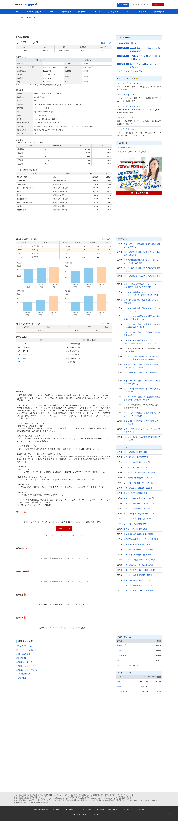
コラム (127, 12)
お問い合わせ (112, 810)
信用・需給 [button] (112, 12)
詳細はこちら (64, 528)
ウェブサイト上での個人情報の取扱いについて (68, 810)
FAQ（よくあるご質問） (96, 810)
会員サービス (158, 4)
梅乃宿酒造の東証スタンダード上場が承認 (141, 539)
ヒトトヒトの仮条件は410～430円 (138, 575)
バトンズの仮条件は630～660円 (137, 508)
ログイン (147, 4)
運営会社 (140, 810)
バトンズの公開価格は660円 (135, 467)
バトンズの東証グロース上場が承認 (138, 591)
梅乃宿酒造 (121, 645)
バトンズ (120, 661)
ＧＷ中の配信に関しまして (129, 43)
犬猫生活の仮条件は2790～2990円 (138, 488)
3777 (18, 344)
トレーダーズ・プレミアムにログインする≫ (64, 535)
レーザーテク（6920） (131, 106)
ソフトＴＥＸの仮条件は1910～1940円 (139, 570)
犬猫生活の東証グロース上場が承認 (138, 565)
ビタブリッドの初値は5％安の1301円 (139, 514)
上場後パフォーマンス (26, 670)
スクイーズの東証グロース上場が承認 (139, 560)
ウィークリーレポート (26, 650)
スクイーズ (121, 656)
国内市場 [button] (65, 12)
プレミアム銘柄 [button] (32, 12)
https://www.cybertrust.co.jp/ (43, 112)
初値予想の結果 (23, 654)
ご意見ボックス (136, 4)
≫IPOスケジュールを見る (127, 665)
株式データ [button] (82, 12)
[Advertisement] (89, 26)
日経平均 (120, 681)
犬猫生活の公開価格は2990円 (136, 457)
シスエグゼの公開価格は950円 (136, 529)
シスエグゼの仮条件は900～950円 (138, 585)
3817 (18, 351)
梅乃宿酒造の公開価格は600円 (136, 452)
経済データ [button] (158, 12)
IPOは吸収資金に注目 (126, 148)
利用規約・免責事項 (41, 810)
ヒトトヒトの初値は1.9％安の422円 (138, 483)
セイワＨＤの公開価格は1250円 (137, 580)
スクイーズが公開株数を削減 (135, 493)
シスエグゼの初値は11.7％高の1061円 (139, 503)
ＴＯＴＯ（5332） (129, 129)
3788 (18, 347)
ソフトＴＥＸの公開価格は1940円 (137, 519)
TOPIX (120, 686)
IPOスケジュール (24, 646)
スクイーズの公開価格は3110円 (137, 462)
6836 (18, 362)
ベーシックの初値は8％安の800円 (137, 555)
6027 (18, 358)
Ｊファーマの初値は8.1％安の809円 (138, 549)
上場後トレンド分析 (25, 666)
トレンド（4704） (129, 95)
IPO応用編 (21, 678)
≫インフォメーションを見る (130, 71)
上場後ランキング (24, 662)
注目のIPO (21, 658)
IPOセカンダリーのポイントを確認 (131, 152)
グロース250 (122, 691)
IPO (22, 17)
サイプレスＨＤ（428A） (132, 83)
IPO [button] (97, 12)
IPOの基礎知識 (23, 674)
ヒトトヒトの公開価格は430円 (136, 524)
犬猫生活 (120, 650)
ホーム (17, 12)
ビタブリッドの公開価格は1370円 (137, 544)
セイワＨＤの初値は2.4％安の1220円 (139, 534)
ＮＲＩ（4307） (128, 118)
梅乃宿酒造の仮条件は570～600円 (138, 478)
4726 (18, 354)
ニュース (51, 12)
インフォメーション (127, 810)
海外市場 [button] (141, 12)
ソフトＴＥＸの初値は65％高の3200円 (139, 473)
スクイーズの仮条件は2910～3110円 (139, 498)
